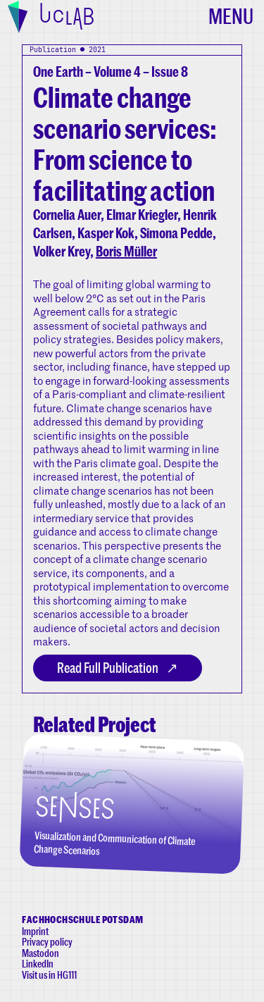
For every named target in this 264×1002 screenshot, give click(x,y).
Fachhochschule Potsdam (82, 919)
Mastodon (40, 953)
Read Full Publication (107, 668)
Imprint (35, 931)
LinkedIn (38, 964)
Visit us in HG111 (49, 975)
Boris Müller (126, 251)
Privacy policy (47, 942)
